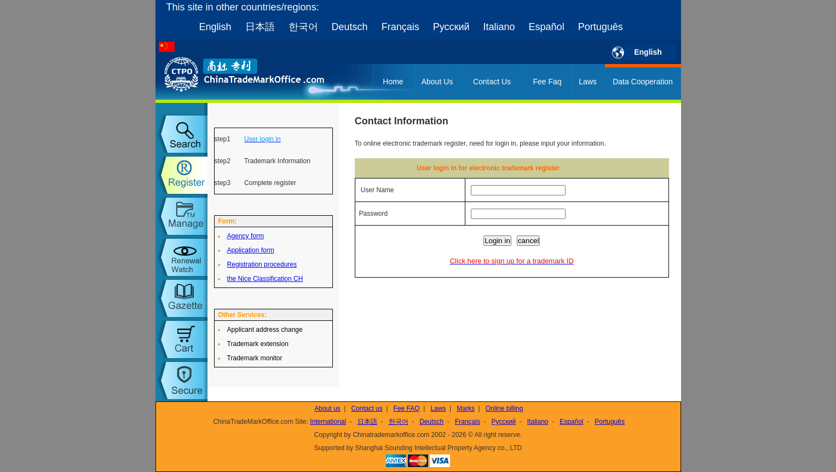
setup (181, 380)
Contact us (366, 408)
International (328, 421)
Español (546, 26)
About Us (437, 81)
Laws (588, 81)
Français (400, 26)
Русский (451, 26)
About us (327, 408)
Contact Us (492, 81)
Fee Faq (547, 81)
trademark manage (181, 216)
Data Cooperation (643, 81)
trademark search (181, 134)
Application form (250, 250)
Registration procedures (262, 264)
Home (393, 81)
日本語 (260, 26)
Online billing (504, 408)
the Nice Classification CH (265, 279)
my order (181, 339)
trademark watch (181, 257)
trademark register (181, 175)
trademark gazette (181, 298)
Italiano (499, 26)
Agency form (245, 236)
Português (600, 26)
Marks (466, 408)
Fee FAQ (407, 408)
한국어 (303, 26)
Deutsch (350, 26)
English (215, 26)
